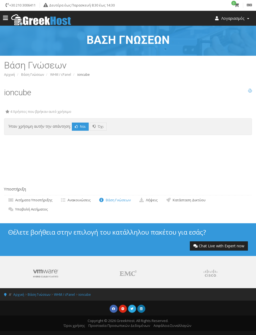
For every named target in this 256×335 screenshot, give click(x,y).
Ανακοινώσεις (75, 200)
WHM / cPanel (60, 74)
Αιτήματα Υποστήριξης (30, 200)
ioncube (84, 294)
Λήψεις (148, 200)
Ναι (80, 126)
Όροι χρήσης (74, 325)
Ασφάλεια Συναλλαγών (172, 325)
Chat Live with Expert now (218, 245)
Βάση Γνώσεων (32, 74)
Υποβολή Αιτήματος (28, 209)
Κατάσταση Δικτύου (186, 200)
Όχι (98, 126)
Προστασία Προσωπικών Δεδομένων (119, 325)
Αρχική (9, 74)
